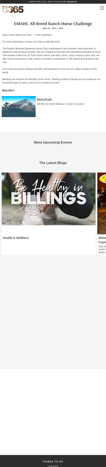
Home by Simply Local (38, 2)
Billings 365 (72, 2)
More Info (7, 90)
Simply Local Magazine (57, 2)
